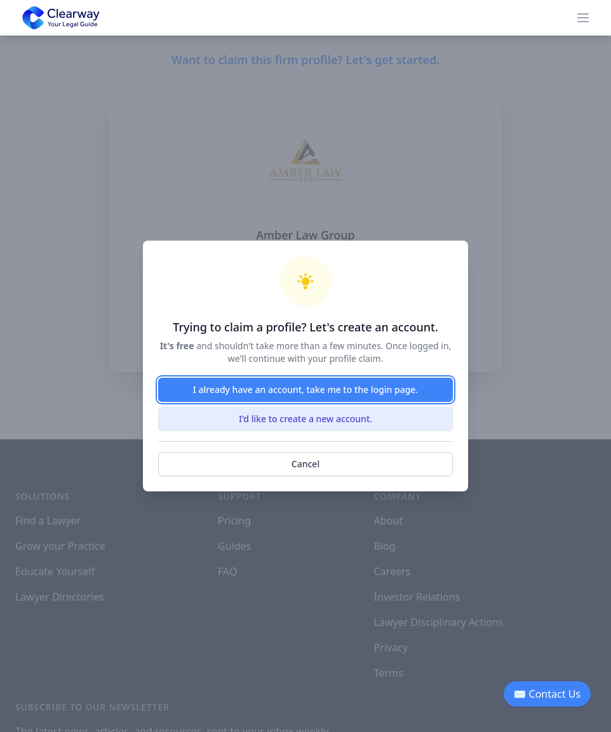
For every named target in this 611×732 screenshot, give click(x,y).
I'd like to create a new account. (305, 419)
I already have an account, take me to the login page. (305, 389)
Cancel (305, 464)
